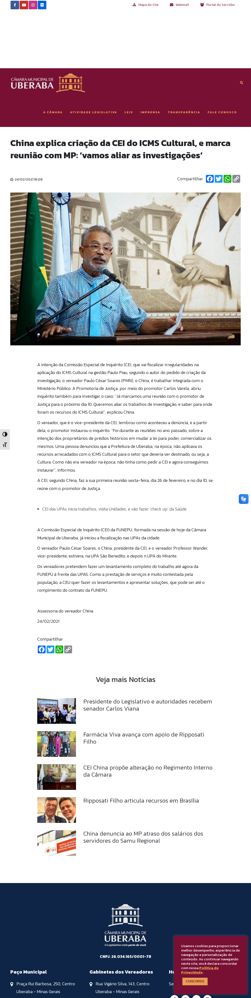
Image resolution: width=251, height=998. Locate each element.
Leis (129, 54)
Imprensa (150, 54)
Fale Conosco (222, 54)
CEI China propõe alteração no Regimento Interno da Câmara (148, 712)
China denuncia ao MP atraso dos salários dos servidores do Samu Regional (143, 778)
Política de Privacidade (200, 970)
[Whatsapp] (227, 120)
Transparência (184, 54)
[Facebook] (209, 120)
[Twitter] (218, 120)
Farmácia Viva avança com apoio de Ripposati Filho (143, 679)
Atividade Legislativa (93, 54)
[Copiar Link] (236, 120)
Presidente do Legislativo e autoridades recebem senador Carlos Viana (147, 646)
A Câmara (53, 54)
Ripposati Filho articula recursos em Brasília (141, 742)
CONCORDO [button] (195, 981)
